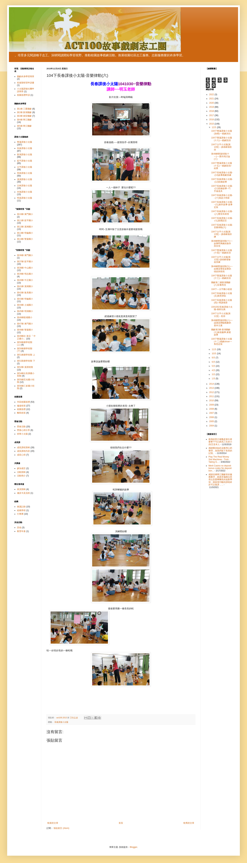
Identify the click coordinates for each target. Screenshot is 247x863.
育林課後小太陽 (24, 173)
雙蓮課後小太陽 (24, 142)
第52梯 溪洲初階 (25, 367)
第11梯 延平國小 (25, 220)
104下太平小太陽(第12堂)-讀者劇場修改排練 (221, 259)
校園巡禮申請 (23, 95)
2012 (212, 392)
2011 (212, 396)
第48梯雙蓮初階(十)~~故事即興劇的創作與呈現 (222, 243)
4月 (214, 370)
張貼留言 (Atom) (61, 828)
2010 (212, 400)
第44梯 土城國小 (25, 305)
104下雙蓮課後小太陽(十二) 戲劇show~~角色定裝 (221, 341)
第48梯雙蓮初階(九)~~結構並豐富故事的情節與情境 (222, 269)
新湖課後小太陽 (24, 154)
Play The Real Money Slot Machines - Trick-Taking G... (219, 459)
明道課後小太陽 (24, 198)
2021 (212, 98)
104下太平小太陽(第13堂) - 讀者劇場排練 (221, 234)
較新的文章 (52, 823)
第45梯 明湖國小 (25, 311)
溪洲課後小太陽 (24, 179)
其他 (19, 527)
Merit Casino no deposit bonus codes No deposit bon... (220, 468)
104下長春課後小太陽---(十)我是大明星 (222, 196)
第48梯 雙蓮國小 (25, 330)
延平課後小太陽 (24, 161)
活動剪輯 (21, 472)
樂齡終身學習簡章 (25, 76)
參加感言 (21, 468)
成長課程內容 (23, 451)
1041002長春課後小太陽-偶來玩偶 (222, 308)
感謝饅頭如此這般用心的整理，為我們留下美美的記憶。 (220, 450)
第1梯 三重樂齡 (24, 109)
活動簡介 (21, 475)
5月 (214, 366)
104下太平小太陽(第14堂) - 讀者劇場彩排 (221, 147)
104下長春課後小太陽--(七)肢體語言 (222, 219)
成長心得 (21, 455)
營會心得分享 (23, 430)
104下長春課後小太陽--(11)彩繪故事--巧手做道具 (222, 188)
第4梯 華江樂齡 (24, 119)
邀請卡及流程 (23, 493)
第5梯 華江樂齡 (24, 126)
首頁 (121, 823)
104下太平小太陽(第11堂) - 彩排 (221, 314)
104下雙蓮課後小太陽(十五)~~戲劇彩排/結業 (221, 166)
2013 (212, 388)
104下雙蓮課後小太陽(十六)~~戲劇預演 (221, 138)
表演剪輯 (21, 489)
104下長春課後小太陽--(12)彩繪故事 (222, 180)
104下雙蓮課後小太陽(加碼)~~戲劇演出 (221, 132)
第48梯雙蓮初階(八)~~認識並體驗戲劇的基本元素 (222, 323)
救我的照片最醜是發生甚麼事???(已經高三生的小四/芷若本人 (220, 442)
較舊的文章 (188, 823)
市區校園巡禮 (23, 402)
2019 (212, 107)
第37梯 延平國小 (25, 261)
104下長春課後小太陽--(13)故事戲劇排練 (222, 173)
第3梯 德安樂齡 (24, 116)
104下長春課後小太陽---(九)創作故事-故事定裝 (222, 204)
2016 (212, 119)
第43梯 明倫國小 (25, 299)
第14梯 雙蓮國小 (25, 239)
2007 (212, 413)
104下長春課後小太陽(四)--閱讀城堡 (221, 301)
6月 (214, 362)
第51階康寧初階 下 (26, 361)
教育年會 (21, 531)
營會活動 (21, 426)
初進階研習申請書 (25, 82)
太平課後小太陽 (24, 167)
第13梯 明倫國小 (25, 233)
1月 (214, 378)
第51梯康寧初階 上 (26, 355)
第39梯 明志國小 (25, 274)
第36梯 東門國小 (25, 255)
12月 (214, 127)
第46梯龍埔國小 (24, 317)
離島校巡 (21, 413)
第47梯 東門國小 (25, 323)
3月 (214, 374)
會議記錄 (21, 506)
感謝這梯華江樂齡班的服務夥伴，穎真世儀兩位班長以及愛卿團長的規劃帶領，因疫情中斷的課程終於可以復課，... (220, 479)
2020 (212, 103)
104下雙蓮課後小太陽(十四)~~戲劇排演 (221, 251)
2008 (212, 409)
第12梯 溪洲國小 (25, 226)
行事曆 (20, 514)
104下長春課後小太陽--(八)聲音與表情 (222, 212)
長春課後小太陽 (61, 722)
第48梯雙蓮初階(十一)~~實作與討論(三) (220, 156)
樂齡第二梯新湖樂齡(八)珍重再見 (221, 283)
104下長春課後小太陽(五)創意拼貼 (221, 294)
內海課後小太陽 (24, 192)
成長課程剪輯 (23, 447)
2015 (212, 124)
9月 (214, 357)
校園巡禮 (21, 409)
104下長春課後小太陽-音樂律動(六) (222, 226)
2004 (212, 425)
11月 (214, 349)
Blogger (133, 847)
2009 (212, 405)
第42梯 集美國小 (25, 292)
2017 (212, 115)
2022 (212, 94)
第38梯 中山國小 (25, 268)
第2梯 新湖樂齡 (24, 112)
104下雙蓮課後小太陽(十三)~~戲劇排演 (221, 276)
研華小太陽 (22, 434)
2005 (212, 421)
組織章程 (21, 510)
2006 (212, 417)
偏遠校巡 (21, 405)
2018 (212, 111)
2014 (212, 384)
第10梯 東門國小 (25, 214)
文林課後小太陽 (24, 185)
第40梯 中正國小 (25, 280)
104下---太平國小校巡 (221, 289)
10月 (214, 353)
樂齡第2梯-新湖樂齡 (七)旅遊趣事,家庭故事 (221, 332)
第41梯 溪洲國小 (25, 286)
